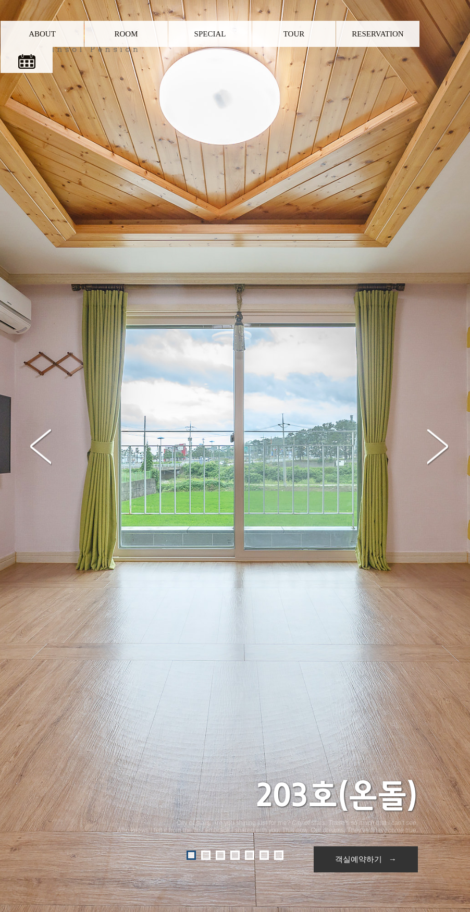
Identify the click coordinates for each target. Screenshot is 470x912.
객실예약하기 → (366, 322)
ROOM (126, 34)
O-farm (315, 879)
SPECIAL (210, 34)
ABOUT (42, 34)
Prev (40, 190)
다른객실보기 (236, 720)
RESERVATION (377, 34)
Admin (339, 879)
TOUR (294, 34)
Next (437, 190)
